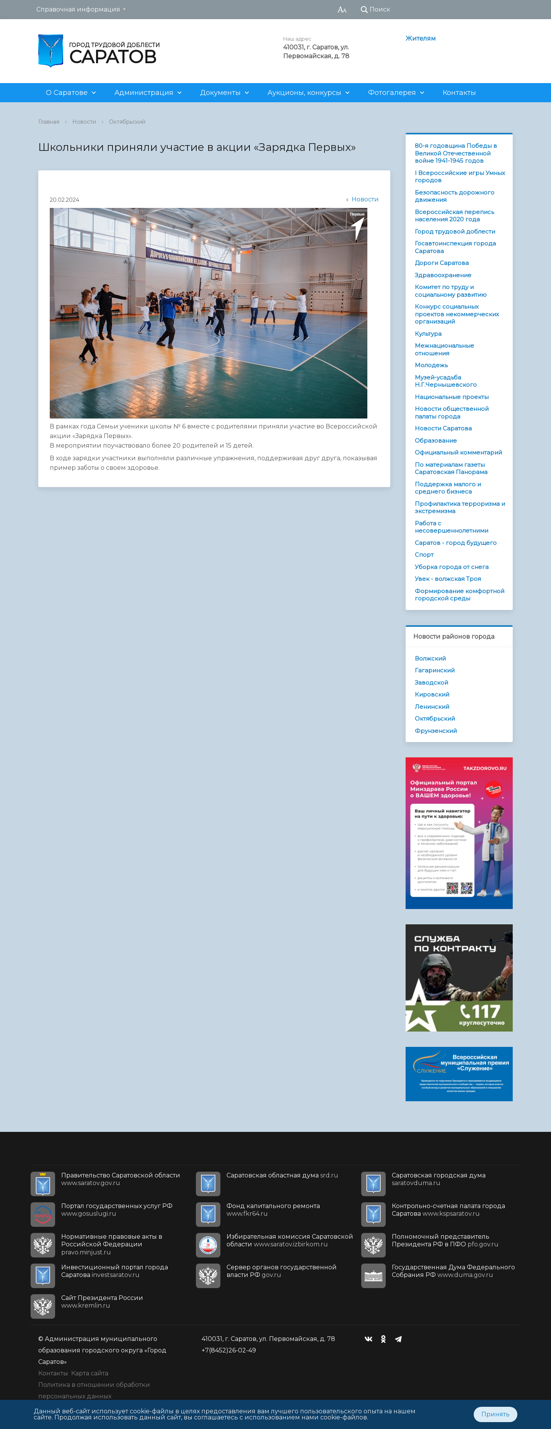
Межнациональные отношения (444, 349)
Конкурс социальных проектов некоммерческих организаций (457, 314)
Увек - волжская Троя (448, 578)
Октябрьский (127, 121)
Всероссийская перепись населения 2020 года (454, 215)
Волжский (430, 658)
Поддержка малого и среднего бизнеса (448, 488)
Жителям (421, 38)
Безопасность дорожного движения (454, 196)
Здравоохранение (443, 275)
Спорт (424, 554)
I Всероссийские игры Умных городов (460, 176)
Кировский (432, 694)
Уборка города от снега (452, 567)
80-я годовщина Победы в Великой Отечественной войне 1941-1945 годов (456, 153)
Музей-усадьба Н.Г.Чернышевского (446, 381)
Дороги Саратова (442, 263)
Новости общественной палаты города (452, 412)
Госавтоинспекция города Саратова (455, 247)
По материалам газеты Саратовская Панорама (451, 468)
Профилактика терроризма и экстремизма (460, 507)
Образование (436, 440)
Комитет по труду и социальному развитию (451, 290)
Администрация (143, 92)
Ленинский (432, 706)
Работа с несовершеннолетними (451, 527)
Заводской (431, 682)
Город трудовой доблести (455, 231)
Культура (428, 333)
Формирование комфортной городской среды (459, 594)
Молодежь (431, 365)
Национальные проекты (452, 397)
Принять (495, 1414)
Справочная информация (78, 9)
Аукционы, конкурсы (304, 92)
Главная (48, 121)
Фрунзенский (436, 730)
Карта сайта (89, 1373)
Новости (84, 121)
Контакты (459, 92)
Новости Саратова (443, 428)
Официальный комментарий (458, 452)
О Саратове (67, 92)
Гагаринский (435, 670)
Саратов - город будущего (456, 542)
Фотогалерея (392, 92)
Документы (220, 92)
